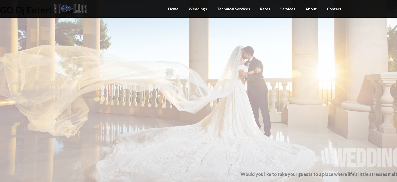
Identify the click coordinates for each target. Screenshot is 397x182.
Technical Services (233, 9)
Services (287, 9)
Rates (265, 9)
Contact (334, 9)
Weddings (198, 9)
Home (173, 9)
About (311, 9)
